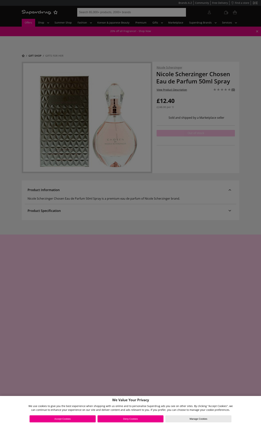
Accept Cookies (62, 418)
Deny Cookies (130, 418)
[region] (130, 411)
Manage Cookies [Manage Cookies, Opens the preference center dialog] (198, 418)
